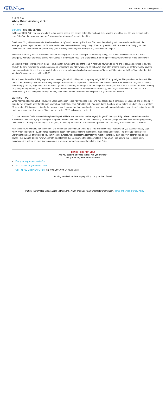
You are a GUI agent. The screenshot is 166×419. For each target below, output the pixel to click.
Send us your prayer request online (31, 165)
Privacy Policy (137, 191)
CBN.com (16, 30)
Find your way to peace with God (30, 161)
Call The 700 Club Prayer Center (30, 170)
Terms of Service (122, 191)
